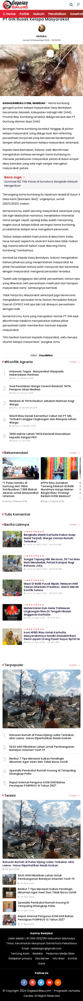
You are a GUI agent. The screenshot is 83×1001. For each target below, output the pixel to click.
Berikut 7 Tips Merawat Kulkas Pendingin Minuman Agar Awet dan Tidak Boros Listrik (38, 760)
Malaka (41, 36)
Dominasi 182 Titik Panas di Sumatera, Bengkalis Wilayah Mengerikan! (41, 184)
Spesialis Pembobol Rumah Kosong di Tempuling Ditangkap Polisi (42, 772)
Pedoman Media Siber (60, 953)
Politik (24, 14)
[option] (22, 481)
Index (75, 361)
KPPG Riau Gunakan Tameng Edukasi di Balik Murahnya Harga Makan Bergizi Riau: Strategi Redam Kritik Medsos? (58, 489)
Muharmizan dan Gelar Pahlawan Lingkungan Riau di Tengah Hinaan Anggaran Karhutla (47, 611)
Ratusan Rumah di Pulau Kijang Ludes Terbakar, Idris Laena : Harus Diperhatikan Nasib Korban (41, 736)
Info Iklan (59, 958)
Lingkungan (34, 532)
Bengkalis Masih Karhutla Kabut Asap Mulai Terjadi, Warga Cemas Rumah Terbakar (49, 538)
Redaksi (38, 953)
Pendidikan (57, 14)
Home (9, 14)
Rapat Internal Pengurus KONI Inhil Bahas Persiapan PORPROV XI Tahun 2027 (37, 784)
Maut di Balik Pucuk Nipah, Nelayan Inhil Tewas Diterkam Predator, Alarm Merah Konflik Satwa (51, 587)
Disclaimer (42, 958)
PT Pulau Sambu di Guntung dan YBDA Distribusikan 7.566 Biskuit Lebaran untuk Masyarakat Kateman (21, 489)
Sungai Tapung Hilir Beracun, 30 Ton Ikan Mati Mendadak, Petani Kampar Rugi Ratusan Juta (52, 562)
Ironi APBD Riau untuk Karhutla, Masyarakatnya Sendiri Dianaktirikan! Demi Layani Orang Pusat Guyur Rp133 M (52, 635)
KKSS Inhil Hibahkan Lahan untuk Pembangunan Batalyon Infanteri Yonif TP (41, 748)
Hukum (38, 14)
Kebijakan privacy (20, 958)
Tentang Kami (20, 953)
